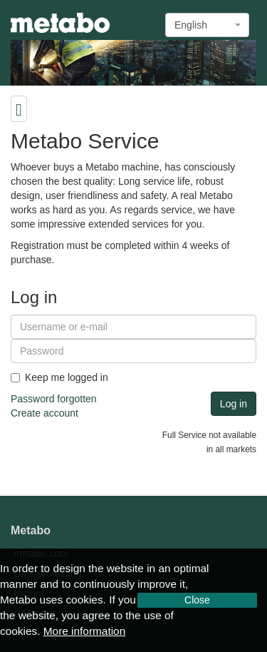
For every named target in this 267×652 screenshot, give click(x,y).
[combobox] (207, 25)
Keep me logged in (59, 377)
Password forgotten (54, 398)
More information (84, 631)
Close (197, 600)
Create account (44, 413)
